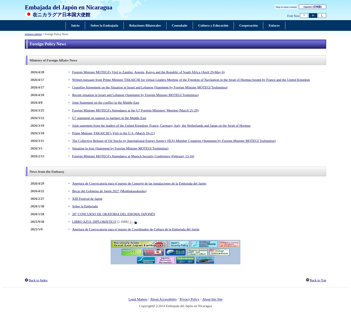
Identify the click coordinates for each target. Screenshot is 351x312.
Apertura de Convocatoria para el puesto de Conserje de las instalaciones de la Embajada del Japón (139, 183)
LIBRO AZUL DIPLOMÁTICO (94, 221)
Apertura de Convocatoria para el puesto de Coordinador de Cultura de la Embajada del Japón (135, 229)
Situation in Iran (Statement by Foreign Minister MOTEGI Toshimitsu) (120, 148)
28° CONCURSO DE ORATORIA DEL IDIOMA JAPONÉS (113, 214)
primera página (33, 34)
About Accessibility (163, 299)
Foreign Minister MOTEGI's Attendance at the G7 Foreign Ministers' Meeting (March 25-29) (135, 110)
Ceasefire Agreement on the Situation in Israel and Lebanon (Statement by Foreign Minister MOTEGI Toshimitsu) (149, 87)
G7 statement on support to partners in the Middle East (109, 118)
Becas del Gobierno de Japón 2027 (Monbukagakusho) (109, 191)
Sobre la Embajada (85, 206)
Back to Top (318, 280)
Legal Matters (137, 299)
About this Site (212, 299)
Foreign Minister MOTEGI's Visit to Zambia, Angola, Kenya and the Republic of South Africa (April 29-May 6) (148, 72)
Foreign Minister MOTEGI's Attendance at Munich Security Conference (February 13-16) (133, 156)
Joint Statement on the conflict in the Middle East (105, 102)
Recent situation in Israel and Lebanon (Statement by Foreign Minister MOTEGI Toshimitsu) (135, 95)
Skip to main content (286, 7)
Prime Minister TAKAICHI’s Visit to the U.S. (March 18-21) (113, 133)
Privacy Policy (189, 299)
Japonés (312, 6)
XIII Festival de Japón (87, 198)
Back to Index (38, 280)
